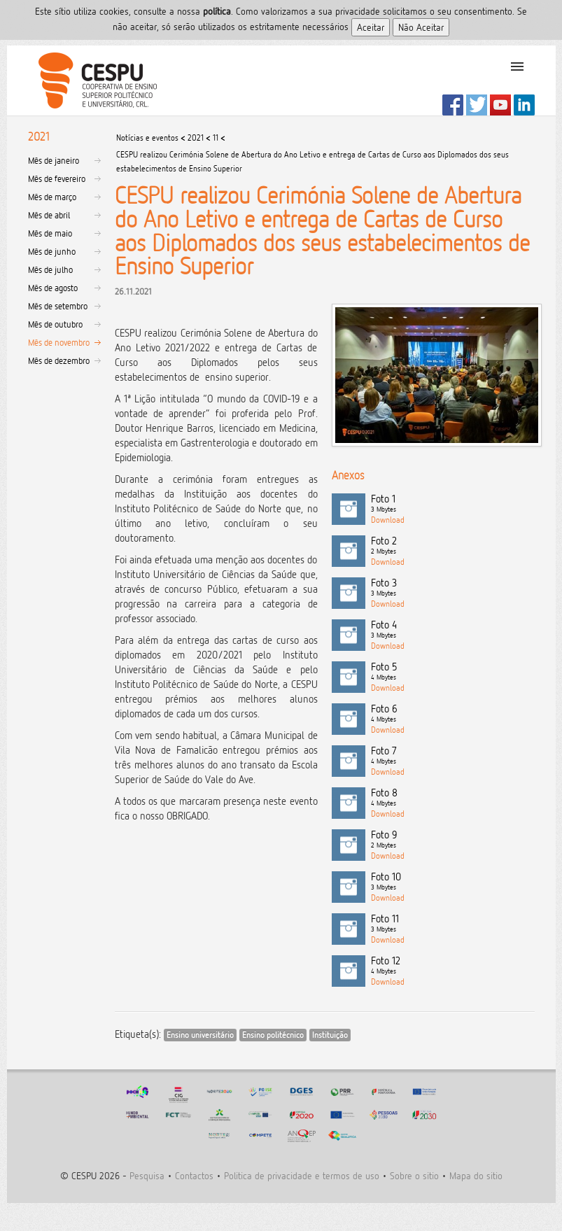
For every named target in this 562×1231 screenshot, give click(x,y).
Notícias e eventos (147, 137)
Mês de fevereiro (56, 178)
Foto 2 (453, 545)
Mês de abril (49, 214)
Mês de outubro (55, 324)
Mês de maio (50, 233)
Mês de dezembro (59, 360)
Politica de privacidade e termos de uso (301, 1175)
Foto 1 (453, 503)
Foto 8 (453, 797)
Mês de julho (50, 269)
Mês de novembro (59, 342)
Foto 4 (453, 629)
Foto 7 (453, 755)
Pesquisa (146, 1175)
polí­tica (217, 11)
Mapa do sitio (476, 1175)
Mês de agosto (53, 287)
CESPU (92, 80)
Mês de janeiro (53, 160)
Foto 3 (453, 587)
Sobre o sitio (414, 1175)
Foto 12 (453, 965)
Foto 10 (453, 881)
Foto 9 (453, 839)
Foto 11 (453, 923)
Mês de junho (52, 251)
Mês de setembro (57, 305)
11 (215, 137)
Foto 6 (453, 713)
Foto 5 (453, 671)
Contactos (194, 1175)
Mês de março (52, 196)
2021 (196, 137)
